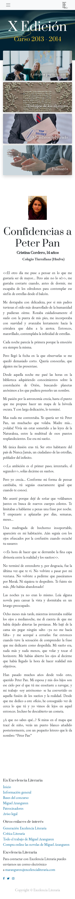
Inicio (7, 787)
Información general (17, 792)
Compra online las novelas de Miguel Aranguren (36, 844)
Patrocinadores (13, 808)
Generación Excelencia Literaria (24, 828)
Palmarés (60, 169)
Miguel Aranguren (15, 803)
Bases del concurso (16, 797)
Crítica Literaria (14, 833)
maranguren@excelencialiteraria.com (30, 869)
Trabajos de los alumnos (47, 106)
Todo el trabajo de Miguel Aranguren (28, 839)
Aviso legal (10, 813)
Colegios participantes (49, 74)
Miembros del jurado (50, 137)
